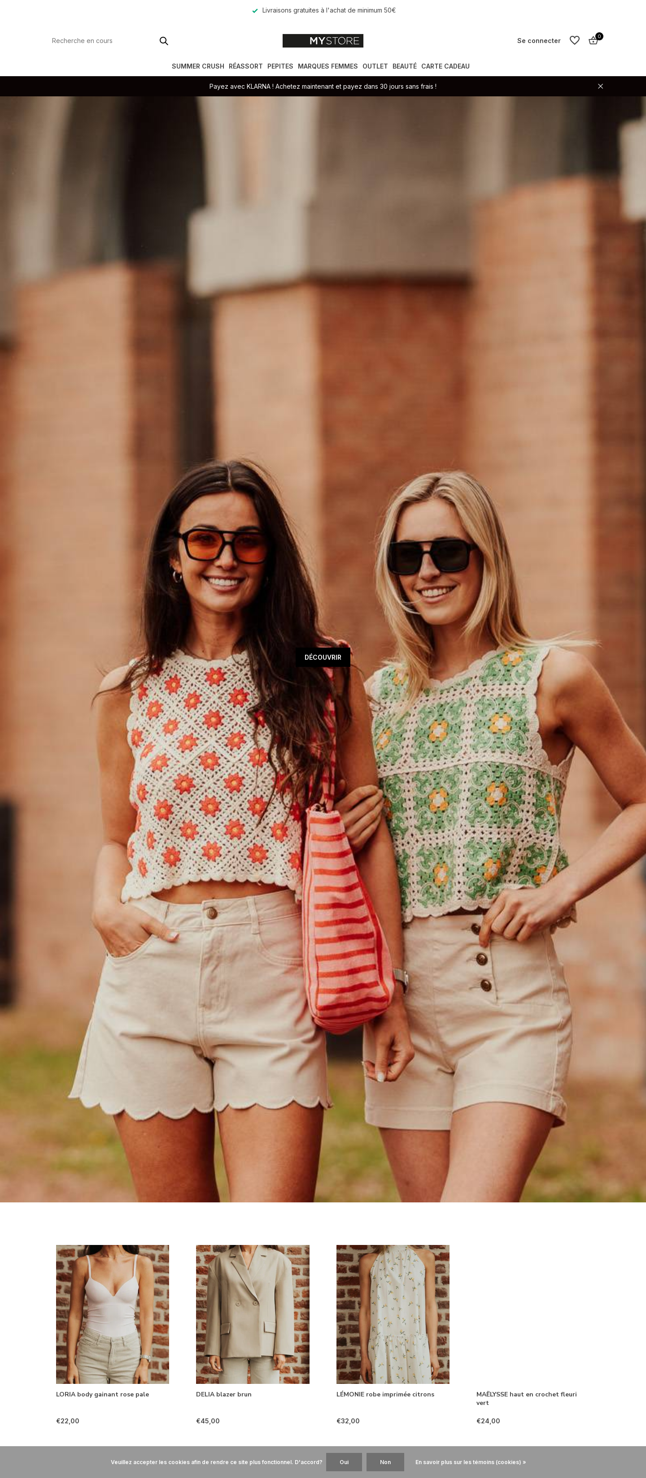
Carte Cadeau (445, 66)
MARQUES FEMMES (328, 66)
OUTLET (375, 66)
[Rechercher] (110, 40)
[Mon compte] (539, 40)
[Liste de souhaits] (575, 40)
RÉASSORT (246, 66)
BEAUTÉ (405, 66)
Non (385, 1462)
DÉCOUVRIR (323, 657)
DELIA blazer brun (224, 1395)
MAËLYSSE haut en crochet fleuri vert (526, 1399)
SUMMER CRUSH (198, 66)
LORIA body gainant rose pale (102, 1395)
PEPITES (280, 66)
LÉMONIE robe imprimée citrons (385, 1395)
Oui (344, 1462)
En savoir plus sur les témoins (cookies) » (470, 1462)
